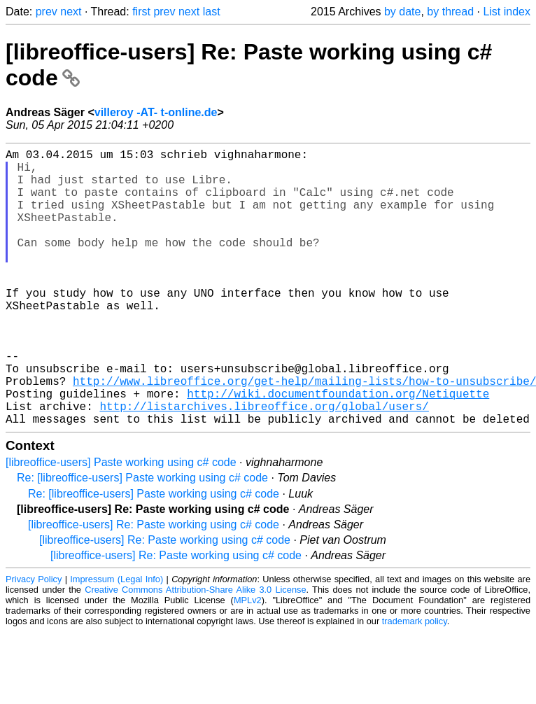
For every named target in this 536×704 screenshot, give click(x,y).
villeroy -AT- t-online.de (156, 112)
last (211, 11)
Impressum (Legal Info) (116, 640)
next (70, 11)
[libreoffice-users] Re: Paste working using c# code (153, 586)
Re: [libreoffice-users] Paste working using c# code (142, 539)
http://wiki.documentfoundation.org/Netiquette (338, 449)
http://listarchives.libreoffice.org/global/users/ (263, 464)
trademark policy (414, 682)
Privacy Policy (34, 640)
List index (506, 11)
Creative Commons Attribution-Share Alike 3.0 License (195, 651)
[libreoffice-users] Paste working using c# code (121, 524)
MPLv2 (248, 661)
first (141, 11)
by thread (450, 11)
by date (402, 11)
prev (46, 11)
